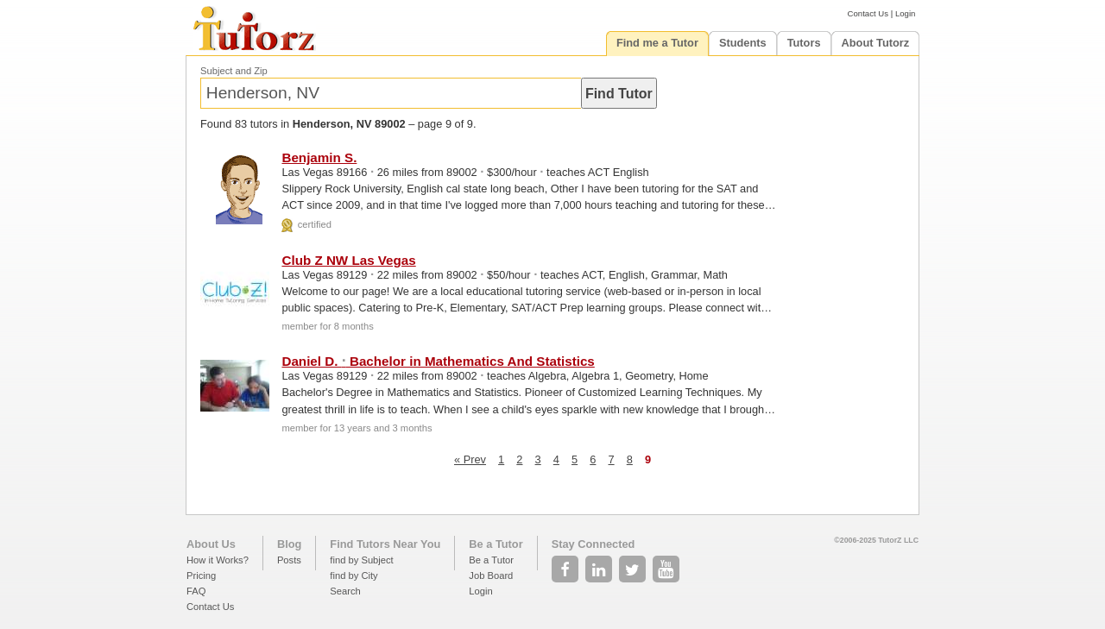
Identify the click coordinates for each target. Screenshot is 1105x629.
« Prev (470, 459)
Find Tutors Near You (385, 544)
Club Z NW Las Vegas (348, 260)
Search (345, 591)
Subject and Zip (234, 71)
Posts (289, 560)
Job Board (491, 575)
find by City (353, 575)
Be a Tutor (495, 544)
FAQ (195, 591)
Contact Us (868, 13)
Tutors (804, 42)
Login (905, 13)
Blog (289, 544)
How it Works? (217, 560)
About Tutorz (876, 42)
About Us (211, 544)
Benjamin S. (319, 157)
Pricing (201, 575)
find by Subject (361, 560)
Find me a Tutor (657, 42)
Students (743, 42)
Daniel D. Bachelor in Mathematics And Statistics (437, 361)
